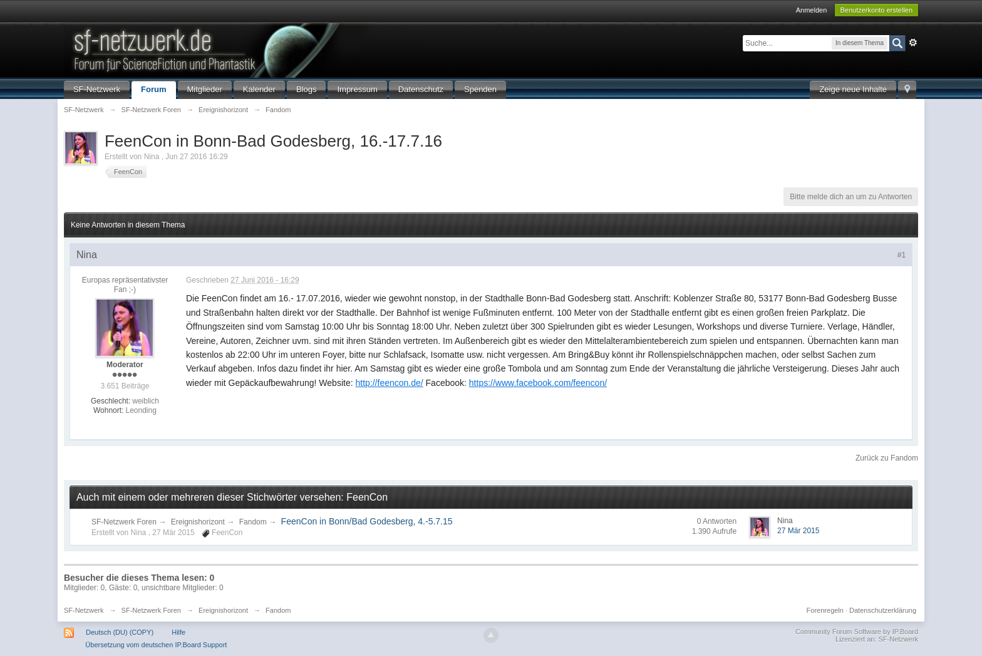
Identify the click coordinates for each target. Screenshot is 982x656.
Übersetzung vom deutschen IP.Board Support (156, 644)
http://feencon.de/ (389, 383)
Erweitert (913, 43)
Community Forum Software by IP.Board (856, 631)
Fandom (253, 522)
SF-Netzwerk (96, 89)
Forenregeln (825, 610)
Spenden (480, 89)
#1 (901, 255)
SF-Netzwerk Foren (124, 522)
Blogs (306, 89)
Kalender (259, 89)
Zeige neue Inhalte (853, 89)
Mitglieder (204, 89)
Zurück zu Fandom (886, 458)
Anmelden (811, 10)
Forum (153, 89)
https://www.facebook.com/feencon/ (538, 383)
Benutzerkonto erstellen (876, 10)
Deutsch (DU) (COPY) (119, 632)
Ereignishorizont (198, 522)
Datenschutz (420, 89)
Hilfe (178, 632)
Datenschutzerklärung (882, 610)
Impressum (357, 89)
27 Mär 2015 (798, 530)
